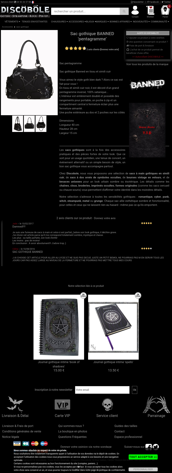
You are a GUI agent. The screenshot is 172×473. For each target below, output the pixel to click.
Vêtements (11, 21)
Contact (119, 431)
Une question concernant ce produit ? (147, 41)
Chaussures (58, 21)
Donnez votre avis (105, 218)
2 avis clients (93, 49)
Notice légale (10, 437)
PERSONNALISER (143, 469)
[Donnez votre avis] (109, 49)
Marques (101, 21)
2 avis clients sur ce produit (74, 218)
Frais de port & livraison (140, 45)
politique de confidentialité (112, 470)
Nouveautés (140, 21)
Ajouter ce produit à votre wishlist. (145, 37)
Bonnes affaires (120, 21)
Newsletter (137, 2)
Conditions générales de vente (21, 431)
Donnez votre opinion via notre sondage (86, 447)
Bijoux (90, 21)
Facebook (153, 2)
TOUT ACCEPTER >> (143, 457)
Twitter (166, 2)
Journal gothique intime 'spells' (113, 362)
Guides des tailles (125, 426)
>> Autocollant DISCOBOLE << (147, 56)
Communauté (159, 21)
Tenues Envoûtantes (34, 21)
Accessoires (76, 21)
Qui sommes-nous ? (71, 426)
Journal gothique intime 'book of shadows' (59, 364)
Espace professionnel (128, 437)
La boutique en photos (72, 431)
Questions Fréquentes (72, 437)
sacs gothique (22, 27)
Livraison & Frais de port (17, 426)
